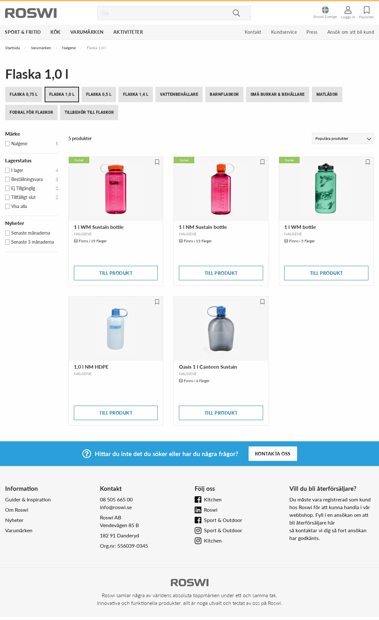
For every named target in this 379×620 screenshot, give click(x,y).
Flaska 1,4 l (135, 94)
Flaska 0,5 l (98, 94)
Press (312, 32)
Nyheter (14, 520)
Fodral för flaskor (31, 112)
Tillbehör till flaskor (89, 112)
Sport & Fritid (23, 32)
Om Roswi (16, 510)
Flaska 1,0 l (62, 94)
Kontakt (253, 32)
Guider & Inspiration (28, 499)
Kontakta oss (273, 453)
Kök (55, 32)
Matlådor (327, 94)
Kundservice (284, 32)
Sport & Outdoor (223, 520)
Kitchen (213, 499)
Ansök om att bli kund (351, 32)
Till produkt (115, 273)
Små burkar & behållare (278, 94)
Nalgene (69, 47)
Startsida (12, 47)
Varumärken (87, 32)
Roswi (210, 510)
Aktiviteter (128, 32)
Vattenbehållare (179, 94)
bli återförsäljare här (312, 522)
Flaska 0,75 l (24, 94)
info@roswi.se (116, 507)
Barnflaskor (224, 94)
